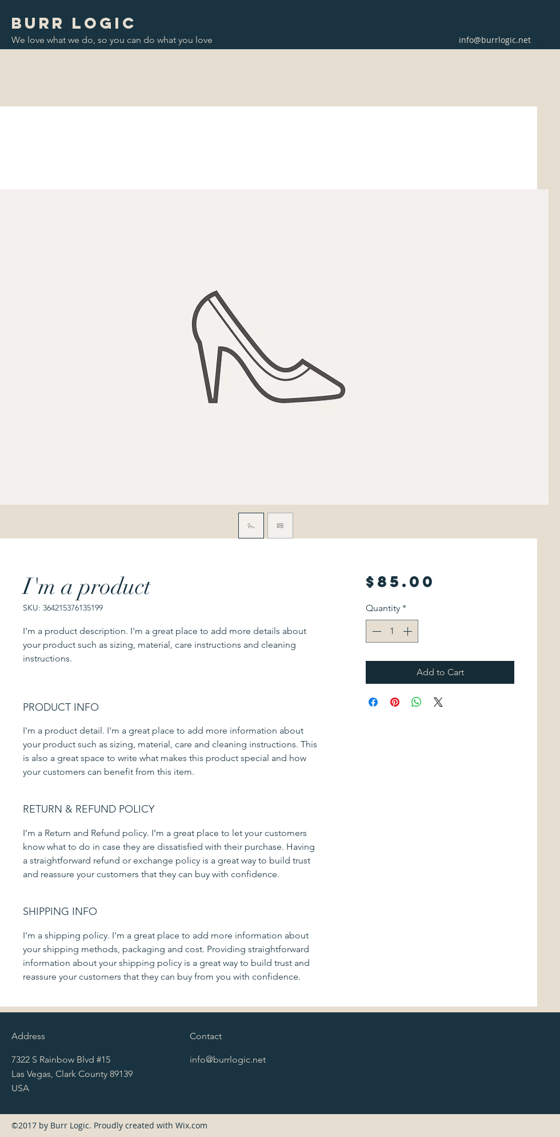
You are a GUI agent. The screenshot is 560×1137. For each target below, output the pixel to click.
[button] (542, 40)
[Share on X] (438, 702)
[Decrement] (375, 631)
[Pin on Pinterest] (395, 702)
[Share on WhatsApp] (416, 702)
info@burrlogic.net (495, 39)
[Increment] (409, 631)
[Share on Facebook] (373, 702)
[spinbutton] (392, 631)
